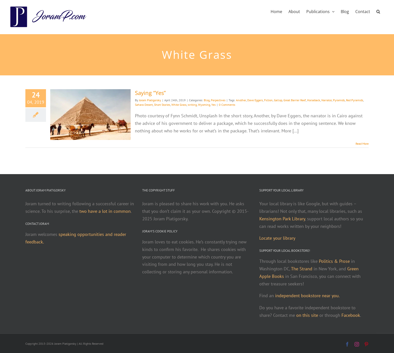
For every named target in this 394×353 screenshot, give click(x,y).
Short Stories (162, 105)
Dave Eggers (255, 100)
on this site (307, 315)
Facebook (350, 315)
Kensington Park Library (282, 219)
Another (241, 100)
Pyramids (339, 100)
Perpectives (218, 100)
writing (192, 105)
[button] (378, 11)
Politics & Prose (334, 261)
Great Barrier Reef (294, 100)
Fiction (268, 100)
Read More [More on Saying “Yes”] (362, 143)
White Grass (178, 105)
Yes (213, 105)
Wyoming (204, 105)
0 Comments (227, 105)
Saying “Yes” (150, 92)
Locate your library (277, 238)
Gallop (278, 100)
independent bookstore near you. (307, 295)
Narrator (326, 100)
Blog (207, 100)
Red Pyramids (354, 100)
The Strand (301, 269)
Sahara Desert (144, 105)
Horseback (313, 100)
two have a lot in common (105, 211)
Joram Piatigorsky (150, 100)
